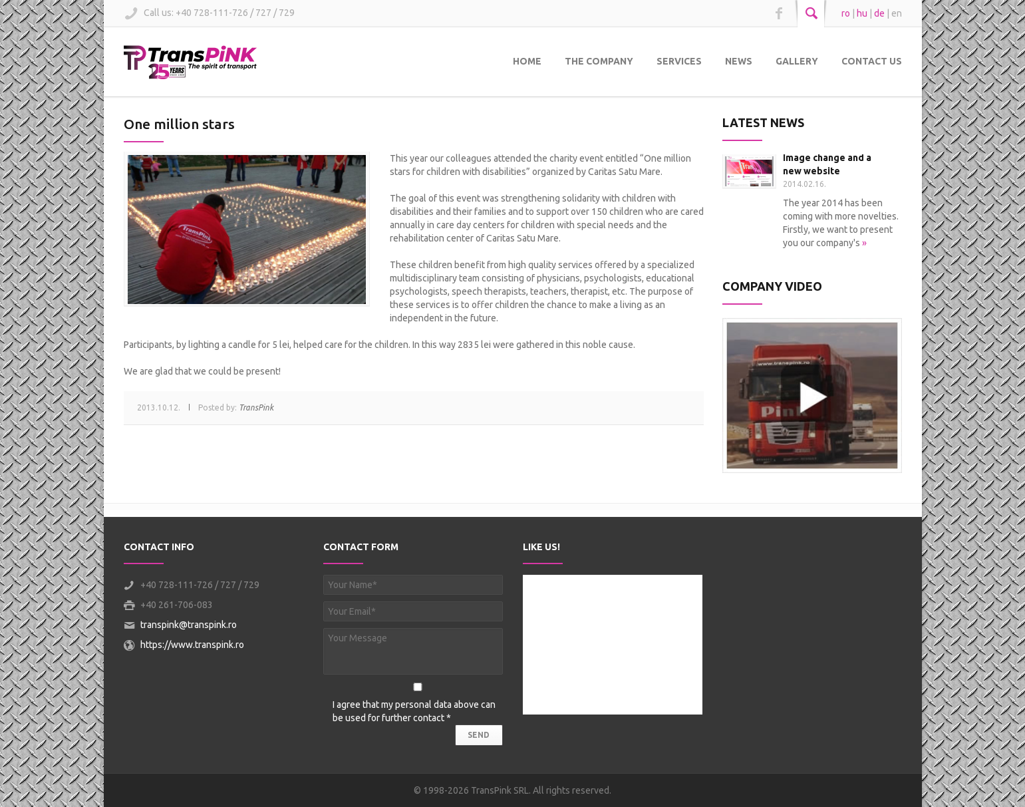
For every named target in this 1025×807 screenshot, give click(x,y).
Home (527, 61)
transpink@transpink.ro (188, 624)
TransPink (256, 407)
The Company (599, 61)
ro (845, 13)
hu (862, 13)
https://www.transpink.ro (192, 644)
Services (679, 61)
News (738, 61)
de (879, 13)
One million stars (179, 124)
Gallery (797, 61)
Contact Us (871, 61)
